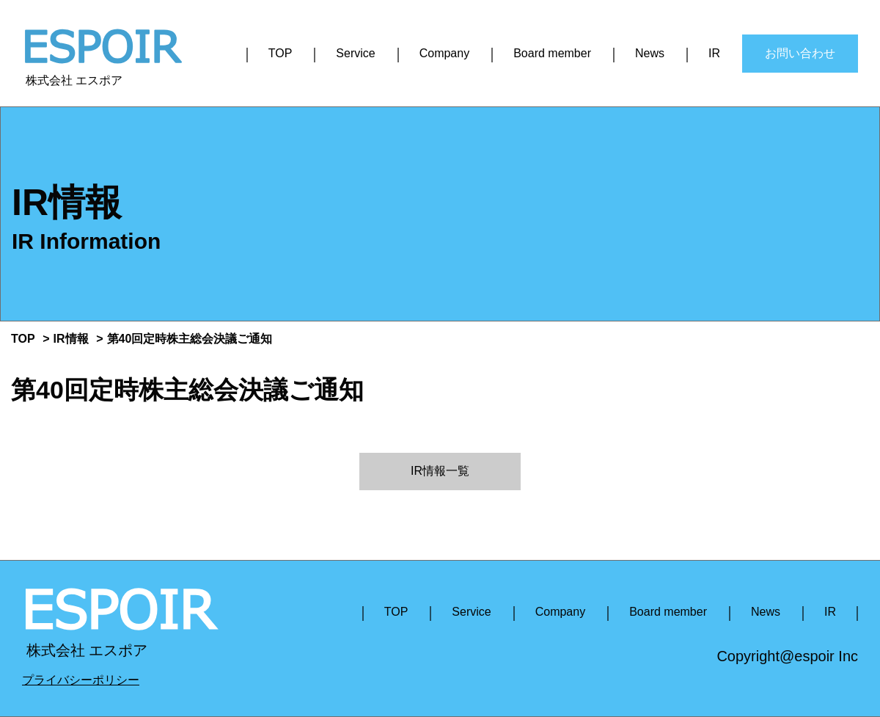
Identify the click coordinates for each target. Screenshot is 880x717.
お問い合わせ (800, 53)
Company (444, 53)
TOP (280, 53)
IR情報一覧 (440, 471)
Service (355, 53)
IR (714, 53)
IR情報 (71, 338)
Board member (552, 53)
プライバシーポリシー (80, 680)
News (649, 53)
